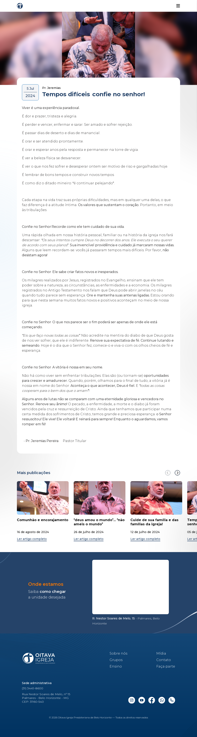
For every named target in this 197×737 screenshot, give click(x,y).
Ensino (116, 666)
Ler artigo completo (32, 539)
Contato (163, 660)
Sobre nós (118, 653)
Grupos (116, 660)
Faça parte (165, 666)
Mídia (161, 653)
